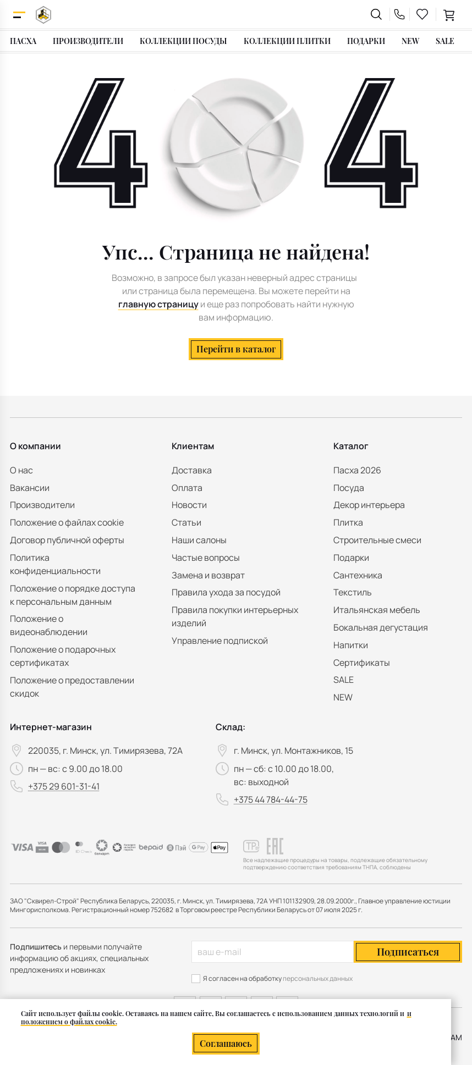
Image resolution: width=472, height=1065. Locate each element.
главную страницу (158, 304)
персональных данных (318, 978)
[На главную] (43, 14)
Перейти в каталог (236, 349)
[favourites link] (422, 14)
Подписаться (408, 951)
